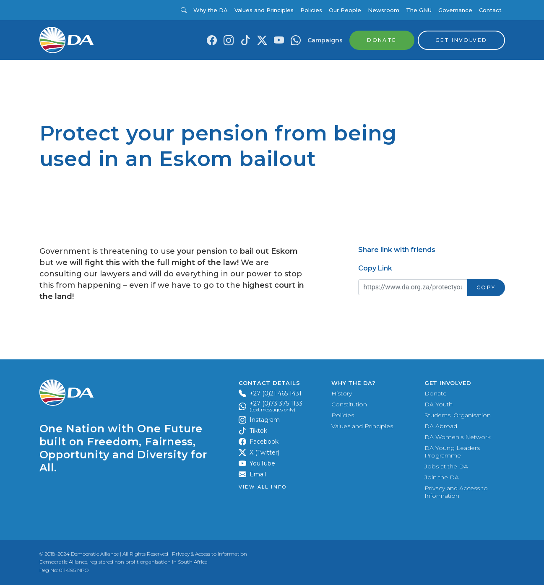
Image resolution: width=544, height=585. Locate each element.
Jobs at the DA (446, 466)
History (341, 393)
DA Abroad (440, 426)
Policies (311, 10)
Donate (435, 393)
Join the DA (441, 477)
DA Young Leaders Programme (452, 451)
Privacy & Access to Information (209, 554)
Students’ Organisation (457, 415)
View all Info (263, 487)
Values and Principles (264, 10)
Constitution (349, 404)
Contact (490, 10)
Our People (345, 10)
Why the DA (210, 10)
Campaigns (325, 40)
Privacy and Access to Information (456, 491)
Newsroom (383, 10)
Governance (455, 10)
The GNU (419, 10)
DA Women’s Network (457, 437)
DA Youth (438, 404)
